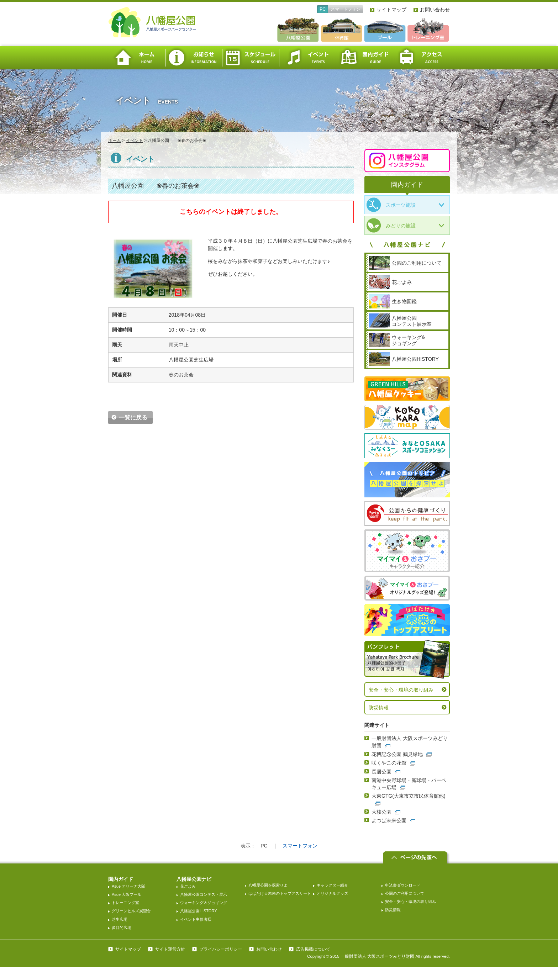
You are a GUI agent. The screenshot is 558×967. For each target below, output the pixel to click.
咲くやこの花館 (389, 763)
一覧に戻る (133, 417)
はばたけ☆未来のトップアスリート (279, 893)
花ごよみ (188, 886)
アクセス (421, 57)
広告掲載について (313, 949)
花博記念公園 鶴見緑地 (397, 754)
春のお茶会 (181, 374)
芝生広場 (119, 919)
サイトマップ (391, 9)
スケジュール (250, 57)
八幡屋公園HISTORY (198, 911)
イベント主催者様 (195, 919)
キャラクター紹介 (332, 885)
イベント (307, 57)
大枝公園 (381, 812)
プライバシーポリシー (220, 949)
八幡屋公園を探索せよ (268, 885)
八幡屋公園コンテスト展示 (203, 894)
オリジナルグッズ (332, 893)
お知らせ (193, 57)
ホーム (136, 57)
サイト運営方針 (170, 949)
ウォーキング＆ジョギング (203, 902)
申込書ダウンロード (402, 885)
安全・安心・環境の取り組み (401, 690)
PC (323, 9)
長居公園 (381, 772)
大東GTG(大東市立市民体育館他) (409, 796)
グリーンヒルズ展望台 (131, 911)
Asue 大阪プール (126, 894)
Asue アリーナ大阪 (128, 886)
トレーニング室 (125, 902)
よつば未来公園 (389, 820)
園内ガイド (364, 57)
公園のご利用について (404, 893)
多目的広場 (121, 927)
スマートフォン (345, 9)
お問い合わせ (435, 9)
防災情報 (379, 707)
